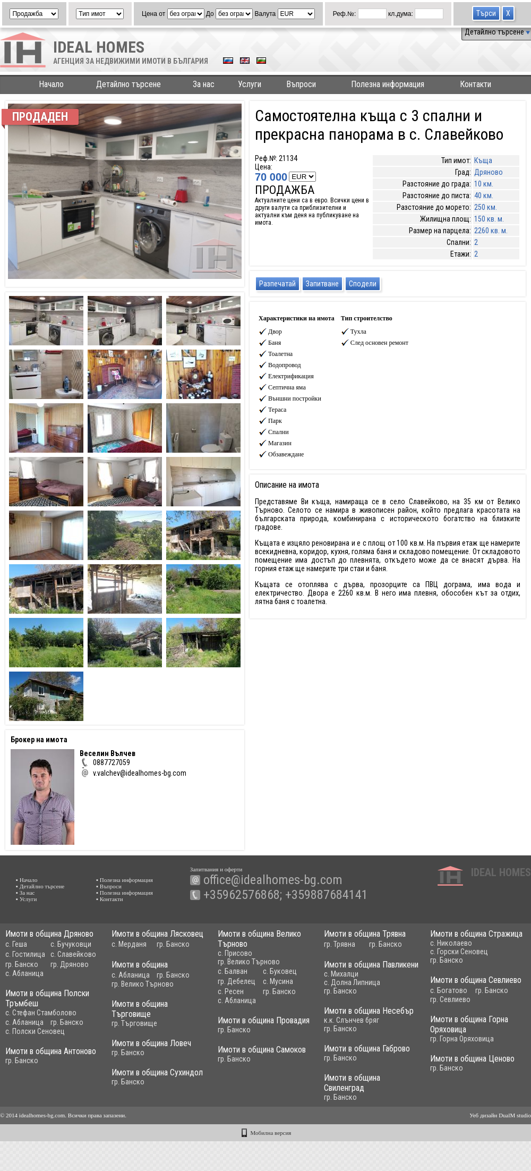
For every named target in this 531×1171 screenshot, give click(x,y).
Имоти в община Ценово (460, 1062)
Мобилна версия (271, 1133)
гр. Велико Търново (242, 961)
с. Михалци (331, 975)
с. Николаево (439, 943)
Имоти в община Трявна (355, 934)
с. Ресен (224, 991)
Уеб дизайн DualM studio (500, 1115)
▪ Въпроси (109, 886)
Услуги (249, 84)
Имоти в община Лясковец (154, 934)
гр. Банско (21, 964)
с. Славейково (73, 954)
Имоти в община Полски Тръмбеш (61, 1001)
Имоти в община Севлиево (463, 982)
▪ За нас (25, 892)
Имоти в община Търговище (123, 1011)
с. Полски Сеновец (49, 1034)
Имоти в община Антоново (64, 1054)
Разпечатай (277, 283)
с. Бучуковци (70, 944)
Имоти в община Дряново (49, 934)
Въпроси (301, 84)
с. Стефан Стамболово (54, 1016)
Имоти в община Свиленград (329, 1087)
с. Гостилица (25, 954)
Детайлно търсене (497, 32)
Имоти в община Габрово (344, 1052)
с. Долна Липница (342, 984)
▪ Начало (27, 880)
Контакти (475, 84)
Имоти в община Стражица (464, 934)
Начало (51, 84)
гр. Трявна (330, 944)
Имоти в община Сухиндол (140, 1076)
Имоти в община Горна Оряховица (443, 1026)
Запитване (322, 283)
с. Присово (228, 953)
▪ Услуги (26, 899)
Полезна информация (387, 84)
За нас (204, 84)
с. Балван (226, 971)
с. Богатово (436, 992)
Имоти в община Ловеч (134, 1045)
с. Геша (16, 944)
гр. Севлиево (438, 1001)
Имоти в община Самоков (269, 1053)
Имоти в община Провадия (285, 1024)
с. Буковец (273, 971)
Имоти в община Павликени (361, 966)
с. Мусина (271, 981)
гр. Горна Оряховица (436, 1041)
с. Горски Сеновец (447, 951)
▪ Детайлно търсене (40, 886)
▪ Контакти (109, 899)
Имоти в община (136, 966)
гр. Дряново (69, 964)
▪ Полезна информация (124, 880)
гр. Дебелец (230, 981)
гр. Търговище (117, 1025)
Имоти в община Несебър (345, 1012)
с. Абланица (24, 973)
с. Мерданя (125, 944)
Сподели (362, 283)
